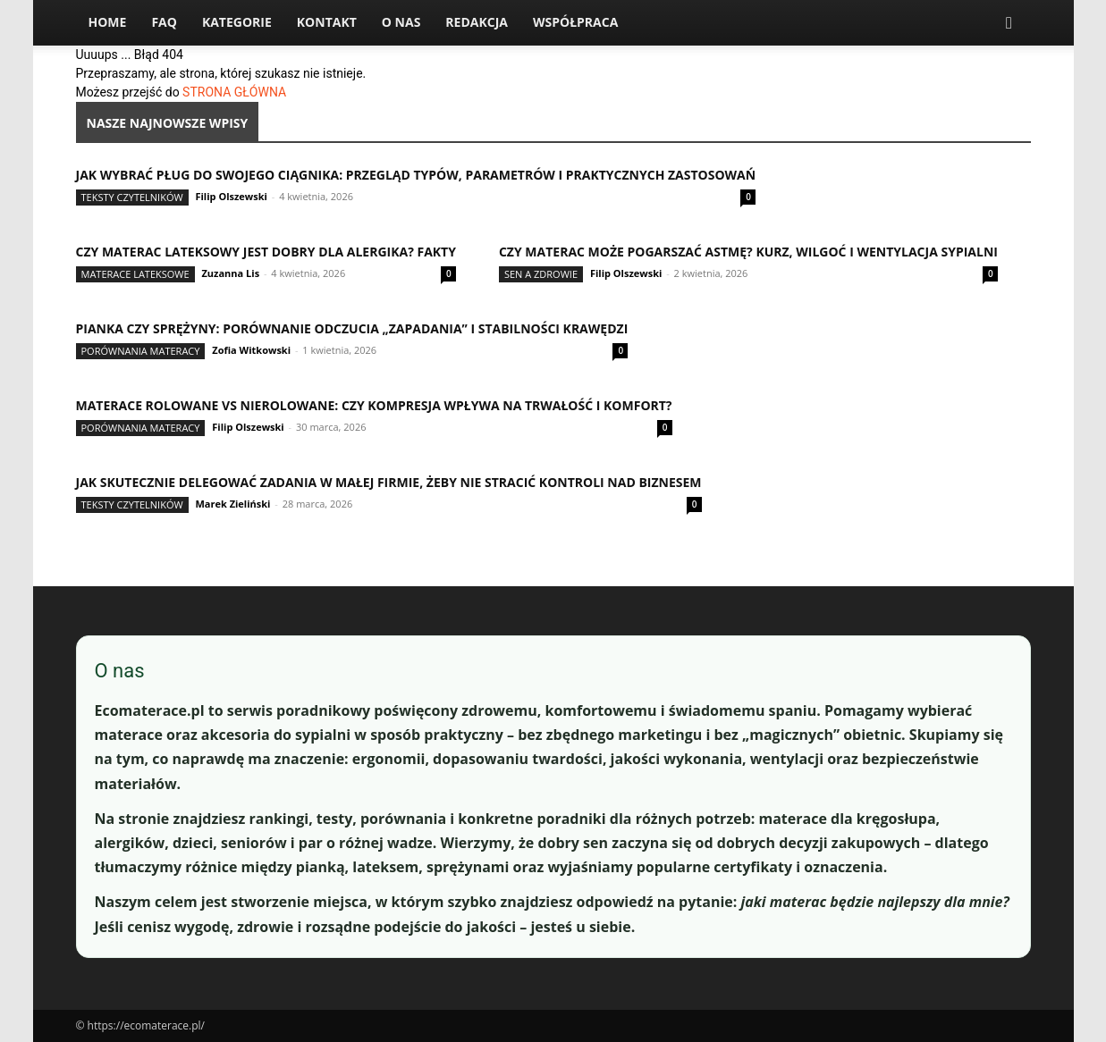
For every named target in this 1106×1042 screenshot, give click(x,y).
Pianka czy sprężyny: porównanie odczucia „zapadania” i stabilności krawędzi (352, 328)
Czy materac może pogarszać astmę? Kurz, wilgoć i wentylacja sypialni (748, 251)
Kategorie (237, 21)
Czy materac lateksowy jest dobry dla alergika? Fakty (266, 251)
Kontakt (327, 21)
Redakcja (476, 21)
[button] (1009, 23)
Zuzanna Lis (230, 273)
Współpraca (575, 21)
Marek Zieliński (232, 503)
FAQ (164, 21)
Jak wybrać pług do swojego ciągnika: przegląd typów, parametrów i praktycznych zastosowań (416, 174)
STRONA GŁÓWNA (234, 92)
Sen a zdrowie (541, 274)
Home (108, 21)
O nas (401, 21)
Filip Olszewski (230, 196)
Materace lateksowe (135, 274)
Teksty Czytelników (132, 197)
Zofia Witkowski (251, 350)
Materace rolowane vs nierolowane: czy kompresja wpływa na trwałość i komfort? (374, 405)
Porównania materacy (140, 350)
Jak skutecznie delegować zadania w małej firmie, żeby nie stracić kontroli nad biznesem (389, 482)
